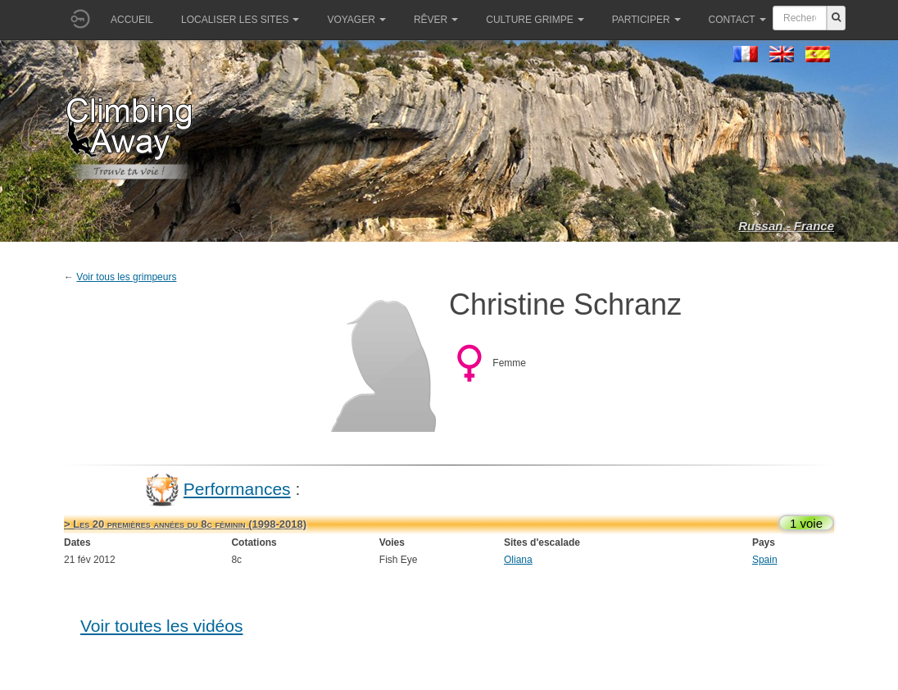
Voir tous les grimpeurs (126, 277)
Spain (765, 559)
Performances (237, 488)
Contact (737, 19)
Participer (646, 19)
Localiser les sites (240, 19)
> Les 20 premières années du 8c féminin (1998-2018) (185, 524)
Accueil (132, 19)
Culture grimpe (534, 19)
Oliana (518, 559)
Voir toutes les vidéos (161, 625)
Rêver (436, 19)
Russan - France (786, 226)
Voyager (356, 19)
